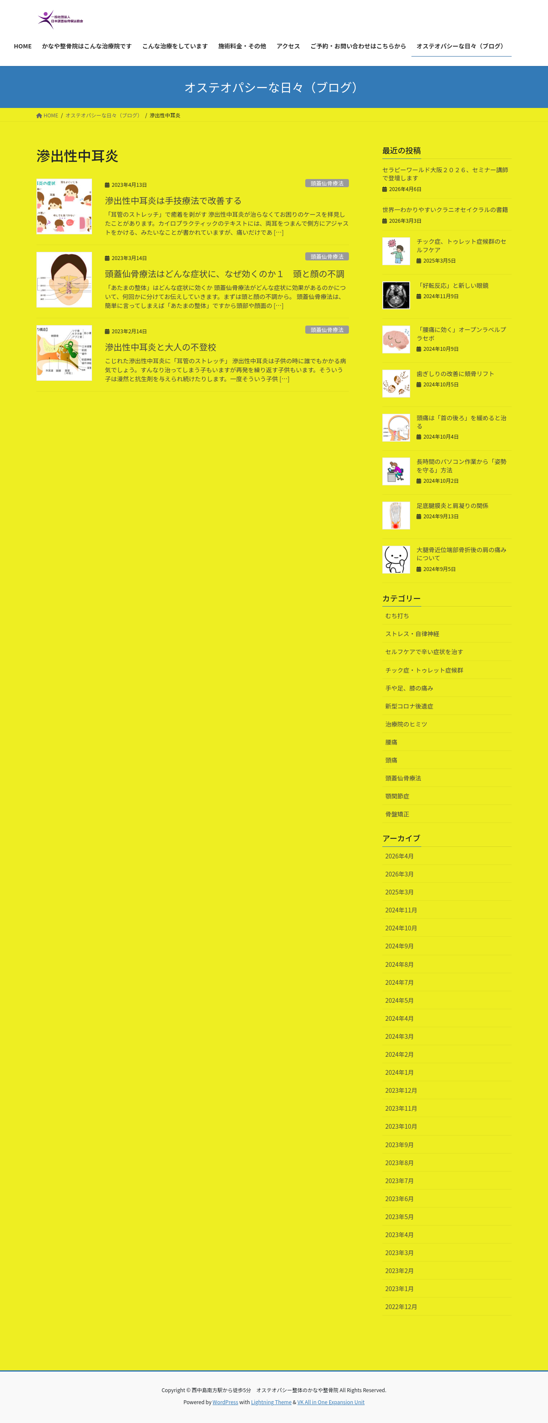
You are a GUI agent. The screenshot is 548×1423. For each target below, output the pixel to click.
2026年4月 (399, 856)
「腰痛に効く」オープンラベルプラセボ (461, 333)
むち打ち (397, 615)
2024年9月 (399, 946)
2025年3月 (399, 892)
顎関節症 (397, 796)
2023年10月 (401, 1126)
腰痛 (391, 742)
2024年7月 (399, 982)
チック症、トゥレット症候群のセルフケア (461, 245)
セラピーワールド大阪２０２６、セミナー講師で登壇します (445, 173)
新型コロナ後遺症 (409, 706)
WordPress (225, 1401)
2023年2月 (399, 1270)
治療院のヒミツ (406, 724)
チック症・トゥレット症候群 (424, 670)
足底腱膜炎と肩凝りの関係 (452, 505)
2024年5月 (399, 1000)
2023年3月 (399, 1252)
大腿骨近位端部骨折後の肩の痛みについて (461, 553)
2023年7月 (399, 1180)
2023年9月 (399, 1144)
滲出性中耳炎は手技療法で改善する (173, 200)
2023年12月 (401, 1090)
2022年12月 (401, 1306)
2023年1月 (399, 1288)
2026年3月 (399, 874)
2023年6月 (399, 1198)
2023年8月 (399, 1162)
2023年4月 (399, 1234)
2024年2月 (399, 1054)
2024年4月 (399, 1018)
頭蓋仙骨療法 (326, 183)
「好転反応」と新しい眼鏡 (452, 285)
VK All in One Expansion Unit (331, 1401)
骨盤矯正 (397, 814)
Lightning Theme (271, 1401)
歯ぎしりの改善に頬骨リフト (455, 373)
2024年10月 (401, 928)
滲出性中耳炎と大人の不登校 (160, 347)
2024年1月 (399, 1072)
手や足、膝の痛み (409, 688)
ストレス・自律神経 (412, 633)
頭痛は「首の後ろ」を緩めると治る (461, 421)
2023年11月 (401, 1108)
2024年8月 (399, 964)
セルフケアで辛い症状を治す (424, 651)
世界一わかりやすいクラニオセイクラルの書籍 (445, 209)
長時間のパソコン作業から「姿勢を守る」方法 (461, 465)
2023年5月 (399, 1216)
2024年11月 (401, 910)
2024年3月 (399, 1036)
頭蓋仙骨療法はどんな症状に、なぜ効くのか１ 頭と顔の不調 (224, 273)
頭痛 (391, 760)
